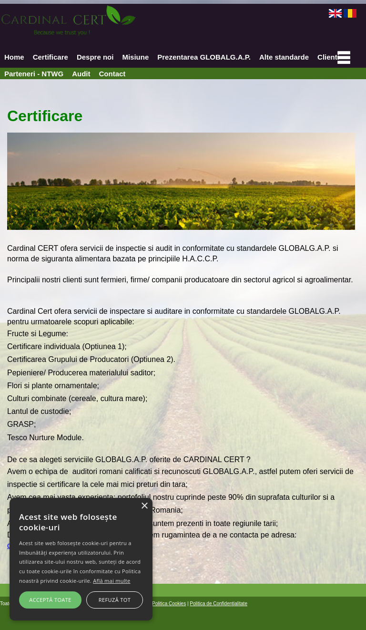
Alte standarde (284, 57)
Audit (81, 74)
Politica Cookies (169, 603)
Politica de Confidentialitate (218, 603)
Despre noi (95, 57)
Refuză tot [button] (115, 599)
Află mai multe (111, 580)
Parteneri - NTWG (33, 74)
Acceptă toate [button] (50, 599)
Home (14, 57)
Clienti (328, 57)
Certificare (50, 57)
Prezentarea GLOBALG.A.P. (204, 57)
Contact (112, 74)
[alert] (81, 559)
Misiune (135, 57)
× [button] (144, 506)
